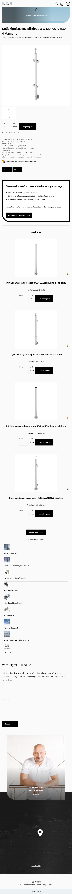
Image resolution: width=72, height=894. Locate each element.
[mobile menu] (68, 4)
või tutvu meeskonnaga (36, 539)
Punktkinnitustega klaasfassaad (16, 640)
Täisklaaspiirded (10, 553)
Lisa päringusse (27, 126)
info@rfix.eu (47, 885)
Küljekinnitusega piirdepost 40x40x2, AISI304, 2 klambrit (36, 354)
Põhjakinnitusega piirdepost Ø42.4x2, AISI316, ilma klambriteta (36, 282)
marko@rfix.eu (36, 797)
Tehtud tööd (36, 532)
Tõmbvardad (9, 615)
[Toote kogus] (7, 126)
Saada (10, 724)
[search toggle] (56, 3)
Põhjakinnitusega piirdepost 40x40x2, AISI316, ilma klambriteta (36, 426)
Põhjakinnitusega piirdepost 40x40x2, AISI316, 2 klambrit (36, 497)
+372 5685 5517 (36, 794)
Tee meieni (36, 866)
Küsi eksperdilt (36, 891)
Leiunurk (7, 653)
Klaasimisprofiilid (11, 590)
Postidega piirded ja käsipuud (17, 37)
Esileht (4, 37)
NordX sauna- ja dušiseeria (15, 578)
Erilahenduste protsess (19, 215)
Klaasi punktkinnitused (13, 603)
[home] (7, 3)
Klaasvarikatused (11, 628)
